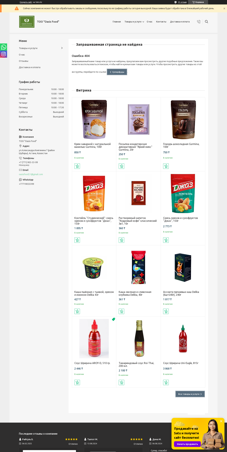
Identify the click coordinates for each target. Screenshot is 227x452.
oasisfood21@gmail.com (31, 174)
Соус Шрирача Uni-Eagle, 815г (180, 363)
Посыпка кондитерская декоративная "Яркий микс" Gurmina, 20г (135, 147)
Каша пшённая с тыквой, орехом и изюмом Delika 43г (94, 293)
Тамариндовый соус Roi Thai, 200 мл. (136, 364)
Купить (77, 166)
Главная (117, 21)
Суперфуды (118, 72)
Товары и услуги (133, 21)
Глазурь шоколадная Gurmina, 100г (181, 145)
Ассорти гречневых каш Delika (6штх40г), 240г (181, 293)
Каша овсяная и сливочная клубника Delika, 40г (135, 293)
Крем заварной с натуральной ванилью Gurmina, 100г (92, 145)
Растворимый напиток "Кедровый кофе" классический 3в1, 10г (138, 221)
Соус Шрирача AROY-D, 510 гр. (92, 363)
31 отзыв (182, 2)
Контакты (161, 21)
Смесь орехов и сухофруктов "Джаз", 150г (180, 219)
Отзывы (23, 61)
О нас (149, 21)
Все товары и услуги (188, 394)
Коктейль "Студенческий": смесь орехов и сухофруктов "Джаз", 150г (93, 221)
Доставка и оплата (180, 21)
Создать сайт (26, 2)
